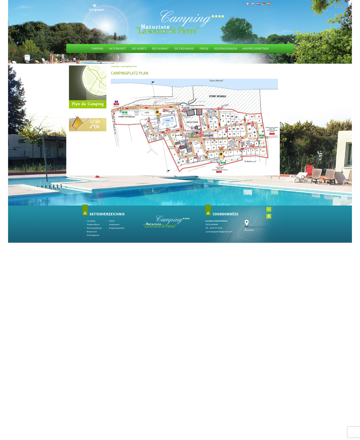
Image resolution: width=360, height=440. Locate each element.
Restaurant (160, 48)
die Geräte (139, 48)
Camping (97, 48)
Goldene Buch (93, 224)
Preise (204, 48)
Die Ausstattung (94, 228)
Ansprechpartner (255, 48)
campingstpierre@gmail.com (218, 231)
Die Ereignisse (184, 48)
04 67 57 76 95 (216, 228)
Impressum (114, 224)
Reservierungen (225, 48)
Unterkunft (117, 48)
